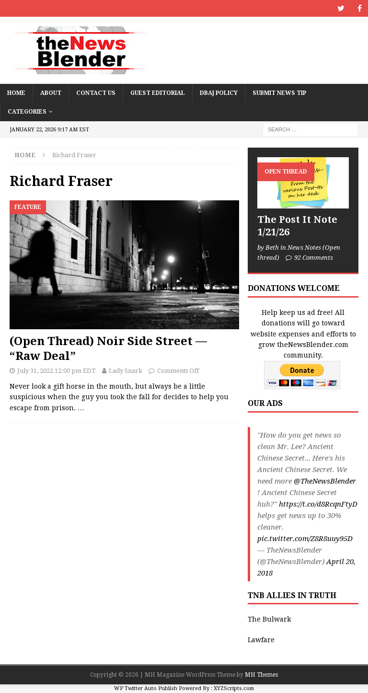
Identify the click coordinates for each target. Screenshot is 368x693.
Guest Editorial (157, 93)
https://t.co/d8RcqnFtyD (318, 504)
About (50, 93)
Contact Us (95, 93)
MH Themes (261, 674)
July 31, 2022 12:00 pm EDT (56, 370)
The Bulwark (269, 619)
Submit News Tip (279, 93)
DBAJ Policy (219, 93)
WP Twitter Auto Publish (145, 688)
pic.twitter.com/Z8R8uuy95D (305, 538)
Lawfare (261, 640)
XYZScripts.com (234, 688)
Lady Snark (125, 370)
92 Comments (313, 257)
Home (16, 93)
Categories (27, 111)
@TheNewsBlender (325, 481)
